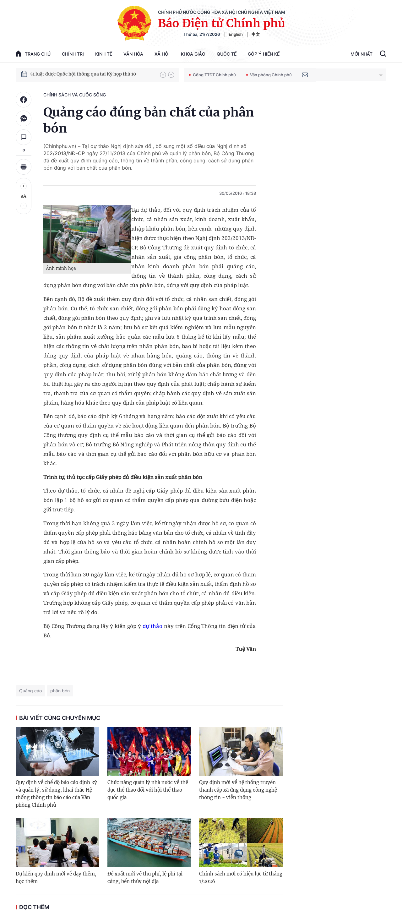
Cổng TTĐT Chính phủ (212, 74)
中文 (256, 34)
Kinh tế (103, 54)
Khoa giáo (193, 54)
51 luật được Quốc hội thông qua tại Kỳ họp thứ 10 (83, 74)
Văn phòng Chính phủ (269, 74)
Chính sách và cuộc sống (74, 94)
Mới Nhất (361, 54)
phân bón (60, 690)
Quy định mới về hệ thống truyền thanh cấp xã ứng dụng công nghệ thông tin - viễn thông (238, 789)
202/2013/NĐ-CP (64, 153)
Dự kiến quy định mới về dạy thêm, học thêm (56, 877)
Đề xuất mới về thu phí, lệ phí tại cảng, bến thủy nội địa (144, 877)
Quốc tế (226, 54)
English (236, 34)
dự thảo (152, 626)
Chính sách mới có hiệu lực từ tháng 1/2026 (240, 877)
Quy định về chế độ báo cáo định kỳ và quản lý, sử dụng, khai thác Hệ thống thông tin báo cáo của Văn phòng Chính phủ (56, 793)
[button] (163, 75)
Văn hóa (133, 54)
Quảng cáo (30, 690)
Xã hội (162, 54)
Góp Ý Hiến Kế (264, 54)
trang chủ (33, 54)
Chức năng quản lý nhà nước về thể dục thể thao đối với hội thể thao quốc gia (147, 789)
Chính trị (73, 54)
